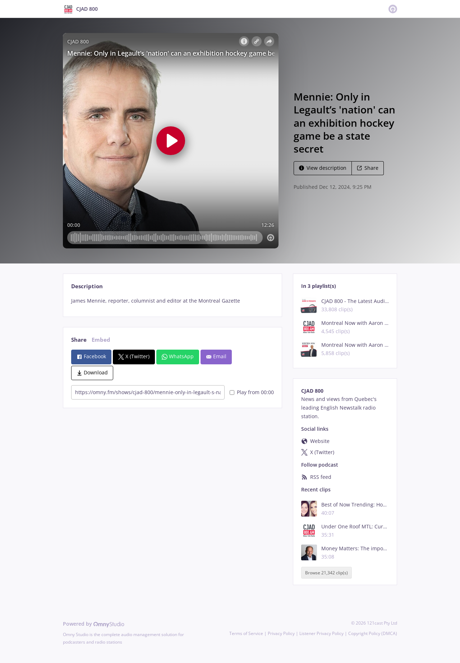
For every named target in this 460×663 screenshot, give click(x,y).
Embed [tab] (101, 340)
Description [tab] (87, 286)
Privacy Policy (281, 633)
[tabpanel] (172, 301)
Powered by (93, 623)
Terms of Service (246, 633)
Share (367, 167)
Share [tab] (79, 340)
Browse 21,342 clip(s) (326, 573)
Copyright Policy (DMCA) (372, 633)
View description (322, 167)
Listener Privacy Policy (321, 633)
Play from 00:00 (252, 392)
